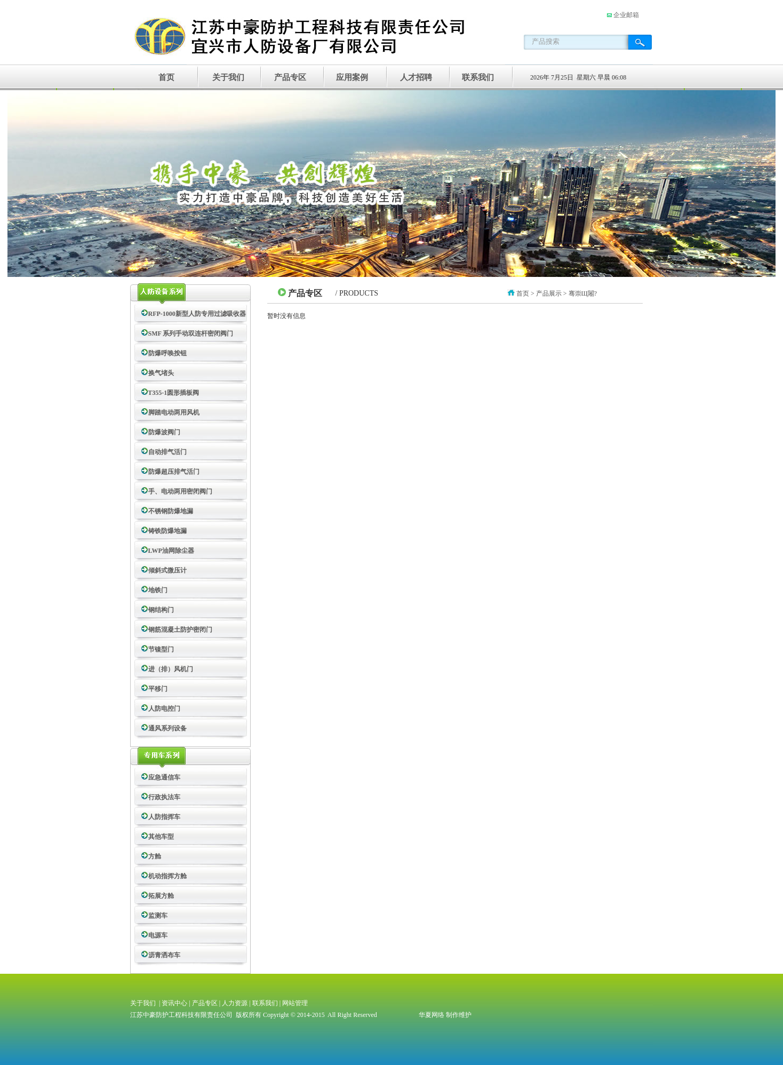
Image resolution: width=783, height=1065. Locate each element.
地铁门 (156, 590)
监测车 (156, 915)
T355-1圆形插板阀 (172, 392)
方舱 (153, 856)
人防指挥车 (162, 817)
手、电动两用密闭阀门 (178, 491)
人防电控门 (162, 708)
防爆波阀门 (162, 432)
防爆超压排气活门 (172, 471)
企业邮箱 (625, 15)
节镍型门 (159, 649)
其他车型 (159, 836)
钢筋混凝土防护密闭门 (178, 629)
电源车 (156, 935)
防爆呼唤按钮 (166, 353)
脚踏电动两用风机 (172, 412)
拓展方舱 (159, 896)
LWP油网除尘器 (169, 550)
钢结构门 (159, 610)
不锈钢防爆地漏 (169, 511)
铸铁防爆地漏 (166, 531)
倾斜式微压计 (166, 570)
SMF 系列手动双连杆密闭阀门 (189, 333)
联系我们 (476, 77)
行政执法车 (162, 797)
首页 (166, 77)
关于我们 (228, 77)
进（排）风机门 (169, 669)
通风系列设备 (166, 728)
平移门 (156, 689)
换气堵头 (159, 373)
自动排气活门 (166, 452)
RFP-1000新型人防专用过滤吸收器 (195, 313)
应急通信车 (162, 777)
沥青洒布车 (162, 955)
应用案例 (352, 77)
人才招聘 (414, 77)
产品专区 (290, 77)
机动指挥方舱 (166, 876)
